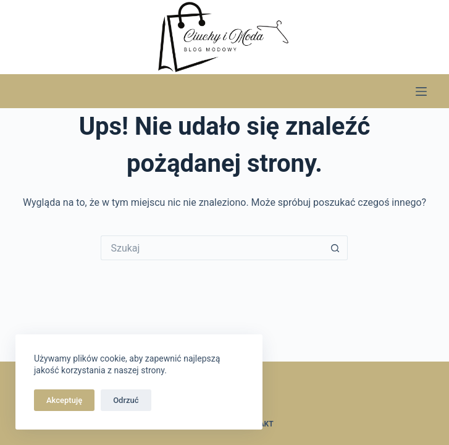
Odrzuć (125, 400)
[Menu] (421, 91)
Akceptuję (64, 400)
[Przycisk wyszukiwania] (335, 247)
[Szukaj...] (212, 247)
